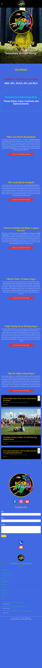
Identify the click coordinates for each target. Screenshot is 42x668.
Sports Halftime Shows (5, 573)
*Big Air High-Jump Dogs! (21, 373)
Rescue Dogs (20, 402)
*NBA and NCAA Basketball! (21, 137)
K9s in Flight (11, 402)
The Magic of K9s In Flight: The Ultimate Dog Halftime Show (15, 606)
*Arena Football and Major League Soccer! (21, 229)
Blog (2, 598)
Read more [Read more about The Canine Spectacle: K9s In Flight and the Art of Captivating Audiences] (5, 456)
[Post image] (1, 601)
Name (3, 511)
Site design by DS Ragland (27, 619)
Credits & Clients (4, 590)
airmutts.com (21, 566)
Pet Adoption (15, 402)
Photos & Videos (4, 593)
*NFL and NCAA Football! (21, 182)
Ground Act (3, 578)
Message (3, 524)
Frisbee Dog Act (5, 402)
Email (2, 518)
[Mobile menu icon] (2, 4)
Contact (2, 595)
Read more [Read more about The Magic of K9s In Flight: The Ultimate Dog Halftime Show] (5, 443)
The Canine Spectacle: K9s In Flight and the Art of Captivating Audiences (17, 610)
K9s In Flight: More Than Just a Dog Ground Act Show (13, 602)
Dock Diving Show (4, 581)
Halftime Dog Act (5, 441)
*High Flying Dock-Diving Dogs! (20, 326)
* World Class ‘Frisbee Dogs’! (21, 279)
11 (28, 463)
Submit (3, 536)
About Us (3, 587)
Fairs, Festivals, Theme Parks (7, 575)
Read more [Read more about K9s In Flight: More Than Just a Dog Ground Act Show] (5, 404)
